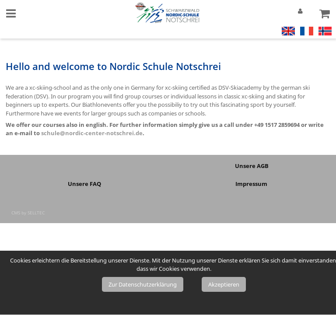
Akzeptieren (223, 284)
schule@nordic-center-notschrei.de (92, 133)
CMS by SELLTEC (28, 213)
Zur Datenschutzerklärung (142, 284)
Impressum (252, 184)
